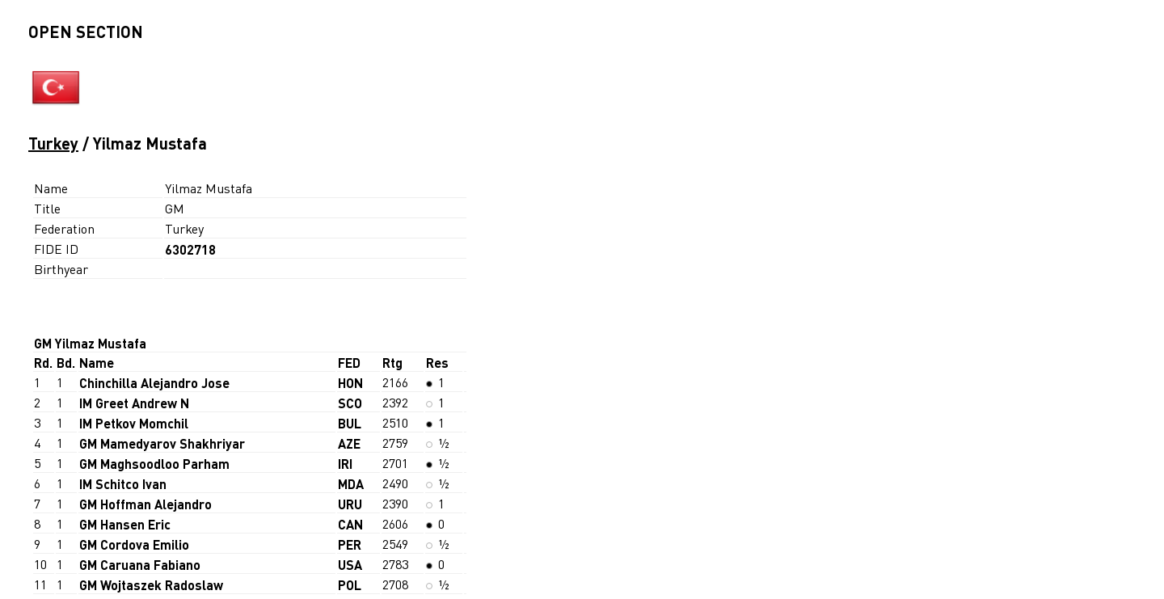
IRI (345, 463)
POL (349, 585)
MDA (351, 483)
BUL (349, 423)
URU (350, 504)
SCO (350, 403)
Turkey (53, 143)
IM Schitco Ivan (123, 483)
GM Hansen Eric (125, 524)
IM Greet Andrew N (134, 403)
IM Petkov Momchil (133, 423)
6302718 (190, 249)
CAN (350, 524)
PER (349, 544)
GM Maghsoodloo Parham (154, 463)
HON (350, 382)
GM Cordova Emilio (134, 544)
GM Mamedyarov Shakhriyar (162, 443)
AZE (349, 443)
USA (350, 564)
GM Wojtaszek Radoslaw (151, 585)
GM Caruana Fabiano (139, 564)
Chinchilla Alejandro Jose (154, 382)
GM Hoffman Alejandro (145, 504)
